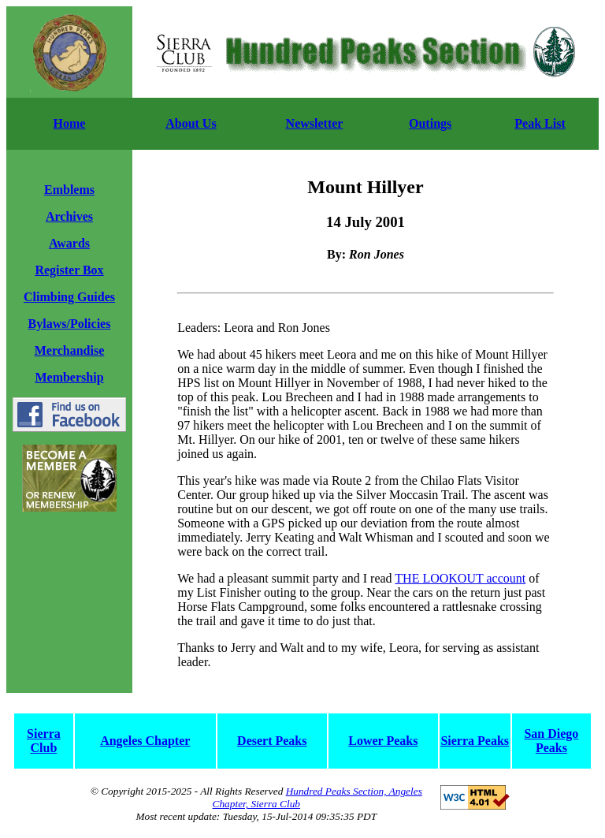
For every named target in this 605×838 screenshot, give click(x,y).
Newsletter (314, 123)
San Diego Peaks (551, 740)
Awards (69, 243)
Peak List (539, 123)
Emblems (69, 189)
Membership (69, 377)
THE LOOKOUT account (460, 578)
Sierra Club (44, 740)
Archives (69, 216)
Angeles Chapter (145, 740)
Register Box (69, 270)
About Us (190, 123)
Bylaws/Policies (69, 323)
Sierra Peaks (474, 740)
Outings (430, 123)
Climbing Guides (69, 297)
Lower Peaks (383, 740)
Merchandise (70, 350)
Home (70, 123)
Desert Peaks (271, 740)
